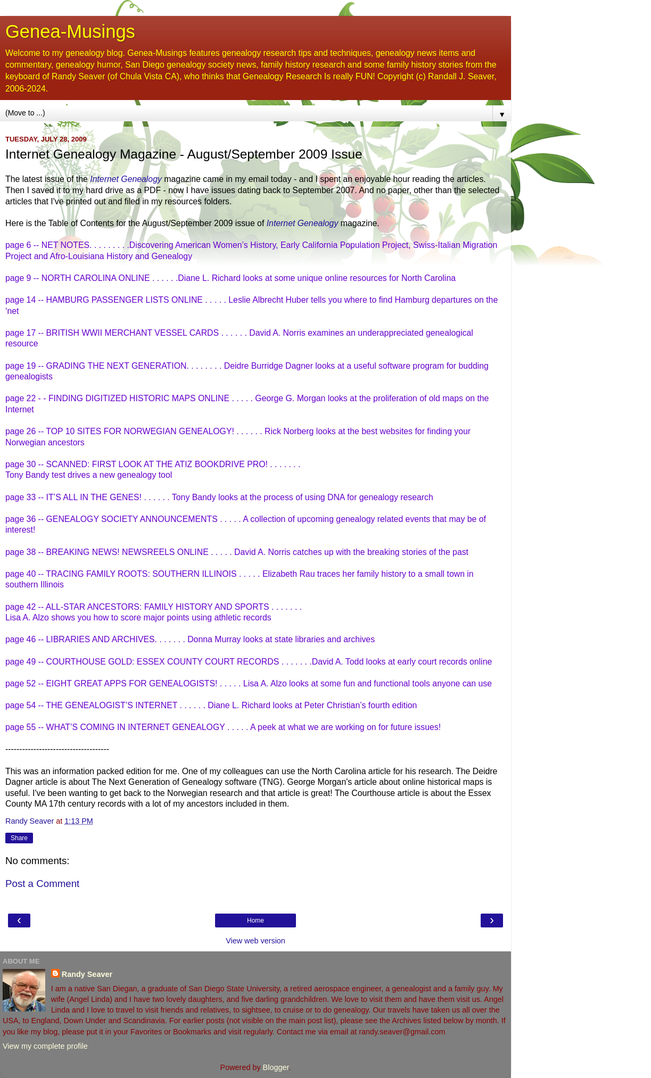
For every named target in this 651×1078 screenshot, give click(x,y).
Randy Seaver (87, 974)
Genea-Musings (70, 31)
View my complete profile (45, 1046)
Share (19, 838)
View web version (255, 940)
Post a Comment (42, 883)
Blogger (276, 1067)
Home (255, 920)
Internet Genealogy (126, 179)
